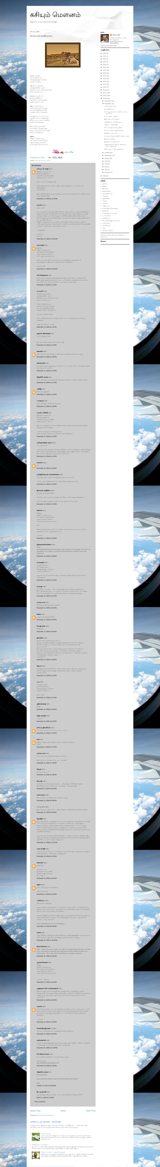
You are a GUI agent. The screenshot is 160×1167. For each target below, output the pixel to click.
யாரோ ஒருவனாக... (110, 106)
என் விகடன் (106, 225)
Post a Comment (39, 1101)
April (106, 169)
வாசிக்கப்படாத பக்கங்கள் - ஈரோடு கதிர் (45, 1122)
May (106, 167)
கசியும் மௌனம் (55, 14)
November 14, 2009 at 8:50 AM (46, 812)
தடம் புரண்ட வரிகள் (110, 116)
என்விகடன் (106, 218)
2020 (104, 67)
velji (38, 739)
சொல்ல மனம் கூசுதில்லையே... (114, 130)
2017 (104, 76)
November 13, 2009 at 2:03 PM (47, 468)
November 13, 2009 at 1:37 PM (47, 371)
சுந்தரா (39, 884)
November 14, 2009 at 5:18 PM (47, 894)
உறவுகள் (105, 196)
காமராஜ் (39, 586)
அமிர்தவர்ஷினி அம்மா (44, 443)
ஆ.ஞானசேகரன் (42, 962)
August (107, 158)
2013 (104, 87)
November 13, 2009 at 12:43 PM (47, 199)
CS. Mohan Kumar (43, 1054)
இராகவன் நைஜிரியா (43, 490)
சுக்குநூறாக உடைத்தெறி (39, 1144)
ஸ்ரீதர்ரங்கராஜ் (41, 704)
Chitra (39, 932)
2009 (104, 98)
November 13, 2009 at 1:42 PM (47, 394)
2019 (104, 70)
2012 (104, 90)
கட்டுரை (105, 203)
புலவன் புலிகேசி (42, 413)
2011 (104, 93)
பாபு (38, 682)
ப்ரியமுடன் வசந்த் (42, 169)
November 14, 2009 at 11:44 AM (47, 842)
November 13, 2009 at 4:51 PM (47, 596)
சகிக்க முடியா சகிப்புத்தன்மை (113, 149)
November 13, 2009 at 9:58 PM (47, 800)
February (108, 172)
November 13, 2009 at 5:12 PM (47, 697)
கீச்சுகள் (104, 186)
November (108, 103)
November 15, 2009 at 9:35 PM (47, 1000)
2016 (104, 78)
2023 (104, 59)
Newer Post (35, 1111)
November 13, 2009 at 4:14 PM (47, 580)
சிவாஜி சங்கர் (41, 626)
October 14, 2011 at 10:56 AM (46, 1085)
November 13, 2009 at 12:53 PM (47, 269)
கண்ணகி (40, 351)
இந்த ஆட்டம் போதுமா (111, 119)
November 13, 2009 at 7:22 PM (47, 733)
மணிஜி (39, 389)
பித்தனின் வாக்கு (42, 377)
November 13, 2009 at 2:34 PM (47, 484)
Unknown (40, 863)
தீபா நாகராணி (41, 1092)
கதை (103, 228)
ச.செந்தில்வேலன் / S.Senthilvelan (48, 474)
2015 (104, 81)
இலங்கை (105, 189)
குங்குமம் (105, 211)
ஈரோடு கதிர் (116, 35)
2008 (104, 176)
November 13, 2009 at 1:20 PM (47, 357)
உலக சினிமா (106, 216)
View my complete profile (109, 46)
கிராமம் (43, 160)
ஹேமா (39, 666)
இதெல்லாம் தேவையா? (112, 142)
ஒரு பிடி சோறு (45, 1134)
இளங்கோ (40, 638)
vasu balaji (40, 245)
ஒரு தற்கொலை (109, 109)
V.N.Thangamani (42, 275)
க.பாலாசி (40, 291)
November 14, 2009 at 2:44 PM (47, 878)
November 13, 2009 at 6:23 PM (47, 721)
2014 (104, 84)
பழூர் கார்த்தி (41, 849)
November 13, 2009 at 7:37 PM (47, 747)
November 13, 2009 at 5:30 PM (47, 709)
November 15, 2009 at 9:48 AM (46, 926)
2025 (104, 53)
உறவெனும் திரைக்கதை (110, 208)
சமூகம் (48, 160)
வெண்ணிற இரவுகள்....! (44, 1028)
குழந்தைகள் (106, 198)
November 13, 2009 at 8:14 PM (47, 788)
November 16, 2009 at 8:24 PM (47, 1034)
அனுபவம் (105, 206)
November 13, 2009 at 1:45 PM (47, 406)
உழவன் (39, 1006)
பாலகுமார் (40, 401)
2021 (104, 64)
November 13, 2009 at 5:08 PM (47, 659)
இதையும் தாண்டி (109, 139)
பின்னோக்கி (41, 363)
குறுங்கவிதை (106, 191)
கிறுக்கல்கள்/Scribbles (44, 544)
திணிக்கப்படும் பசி (110, 133)
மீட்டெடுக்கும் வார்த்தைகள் (113, 127)
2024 (104, 56)
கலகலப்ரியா (41, 795)
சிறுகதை (121, 235)
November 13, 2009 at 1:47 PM (47, 436)
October (107, 152)
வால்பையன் (41, 602)
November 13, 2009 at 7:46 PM (47, 763)
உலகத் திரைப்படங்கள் (109, 213)
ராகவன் (39, 205)
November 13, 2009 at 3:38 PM (47, 538)
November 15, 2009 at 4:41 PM (47, 982)
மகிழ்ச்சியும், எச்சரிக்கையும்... (113, 122)
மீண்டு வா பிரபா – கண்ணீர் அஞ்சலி (53, 1152)
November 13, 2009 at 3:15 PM (47, 504)
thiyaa (39, 614)
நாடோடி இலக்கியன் (43, 727)
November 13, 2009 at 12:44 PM (47, 239)
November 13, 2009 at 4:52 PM (47, 608)
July (106, 161)
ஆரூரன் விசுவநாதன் (43, 333)
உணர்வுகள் (106, 223)
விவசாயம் (104, 237)
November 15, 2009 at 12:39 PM (47, 940)
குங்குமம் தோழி (107, 230)
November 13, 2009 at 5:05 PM (47, 631)
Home (63, 1111)
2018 (104, 73)
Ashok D (40, 462)
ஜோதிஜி (39, 819)
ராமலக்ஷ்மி (40, 562)
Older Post (91, 1111)
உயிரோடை (40, 900)
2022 (104, 62)
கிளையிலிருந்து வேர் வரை (111, 220)
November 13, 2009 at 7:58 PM (47, 775)
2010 (104, 95)
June (106, 164)
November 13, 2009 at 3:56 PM (47, 556)
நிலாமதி (39, 781)
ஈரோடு (104, 201)
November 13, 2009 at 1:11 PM (47, 285)
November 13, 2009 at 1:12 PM (47, 327)
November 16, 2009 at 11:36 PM (47, 1048)
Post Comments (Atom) (46, 1115)
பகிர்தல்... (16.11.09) (111, 125)
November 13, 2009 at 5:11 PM (47, 675)
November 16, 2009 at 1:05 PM (47, 1022)
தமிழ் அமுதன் (41, 716)
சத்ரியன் (39, 510)
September (108, 155)
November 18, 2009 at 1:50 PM (47, 1066)
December (108, 101)
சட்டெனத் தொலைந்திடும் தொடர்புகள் (116, 136)
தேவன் (39, 769)
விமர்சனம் (115, 235)
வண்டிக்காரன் (41, 1040)
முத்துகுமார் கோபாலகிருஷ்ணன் (47, 988)
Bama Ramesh (42, 946)
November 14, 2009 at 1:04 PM (47, 856)
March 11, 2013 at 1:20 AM (45, 1097)
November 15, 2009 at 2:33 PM (47, 956)
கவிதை (37, 160)
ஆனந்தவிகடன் (107, 193)
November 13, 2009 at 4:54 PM (47, 620)
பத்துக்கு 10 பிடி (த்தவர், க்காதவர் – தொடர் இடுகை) (115, 145)
